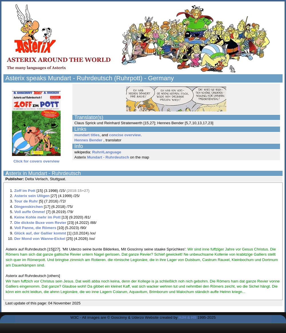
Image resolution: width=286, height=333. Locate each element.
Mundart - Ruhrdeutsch (108, 157)
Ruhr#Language (106, 152)
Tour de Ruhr (26, 201)
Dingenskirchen (28, 206)
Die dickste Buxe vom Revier (40, 222)
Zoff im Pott (24, 190)
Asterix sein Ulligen (32, 196)
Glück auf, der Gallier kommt (40, 233)
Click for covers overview (36, 159)
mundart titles (87, 135)
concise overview (124, 135)
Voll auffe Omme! (29, 212)
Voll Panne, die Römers (35, 228)
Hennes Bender (88, 140)
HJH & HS (187, 317)
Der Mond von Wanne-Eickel (39, 238)
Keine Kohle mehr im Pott (37, 217)
